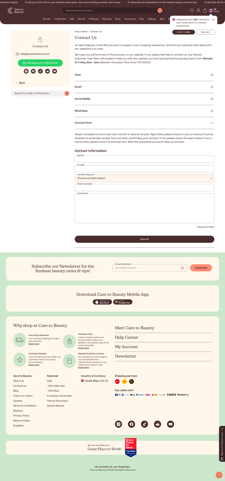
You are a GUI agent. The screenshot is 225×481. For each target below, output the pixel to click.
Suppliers (18, 425)
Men (162, 19)
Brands (47, 19)
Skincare (107, 19)
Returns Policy (21, 421)
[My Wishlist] (191, 10)
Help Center (81, 31)
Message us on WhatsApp (40, 63)
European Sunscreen (59, 396)
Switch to (183, 32)
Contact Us (40, 46)
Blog (15, 391)
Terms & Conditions (24, 406)
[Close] (222, 428)
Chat (78, 75)
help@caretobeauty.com (33, 54)
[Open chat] (219, 475)
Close (213, 20)
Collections (60, 19)
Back (20, 83)
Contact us (19, 386)
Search (66, 93)
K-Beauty (94, 19)
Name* (80, 155)
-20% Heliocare (56, 386)
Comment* (82, 193)
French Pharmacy (57, 401)
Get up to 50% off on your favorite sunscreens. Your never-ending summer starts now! (77, 2)
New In (81, 19)
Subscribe (201, 268)
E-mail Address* (123, 264)
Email (78, 87)
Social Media (83, 99)
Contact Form (83, 123)
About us (18, 381)
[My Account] (198, 10)
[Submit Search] (160, 10)
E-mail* (81, 165)
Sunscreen (130, 19)
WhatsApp (81, 111)
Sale (72, 19)
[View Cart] (205, 10)
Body (118, 19)
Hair (141, 19)
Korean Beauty (55, 406)
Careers (17, 401)
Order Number (84, 184)
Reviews (18, 411)
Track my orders (23, 396)
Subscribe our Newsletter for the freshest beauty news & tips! (167, 2)
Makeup (152, 19)
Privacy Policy (21, 415)
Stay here (205, 32)
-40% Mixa (53, 391)
